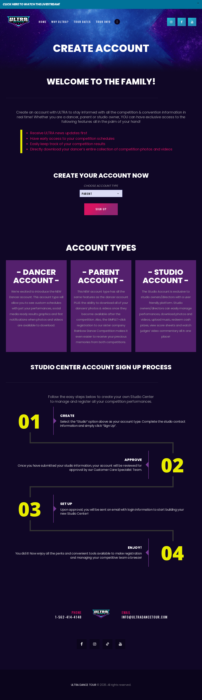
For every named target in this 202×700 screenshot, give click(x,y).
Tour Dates (82, 22)
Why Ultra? (59, 22)
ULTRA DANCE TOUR (83, 685)
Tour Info (103, 22)
